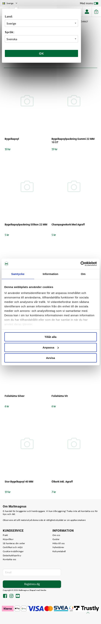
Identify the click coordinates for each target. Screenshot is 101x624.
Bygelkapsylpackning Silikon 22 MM (26, 224)
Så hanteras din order (14, 543)
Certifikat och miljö (13, 547)
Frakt (5, 535)
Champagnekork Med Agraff (68, 224)
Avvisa (50, 357)
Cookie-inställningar (13, 551)
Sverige (10, 3)
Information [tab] (50, 274)
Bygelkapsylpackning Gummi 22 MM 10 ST (73, 140)
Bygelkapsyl (12, 138)
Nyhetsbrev (58, 547)
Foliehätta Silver (14, 395)
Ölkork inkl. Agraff (62, 481)
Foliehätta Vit (60, 395)
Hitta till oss (58, 543)
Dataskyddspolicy (12, 555)
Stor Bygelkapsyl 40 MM (19, 481)
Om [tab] (83, 274)
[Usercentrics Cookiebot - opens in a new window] (80, 263)
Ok (41, 53)
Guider (56, 539)
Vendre (43, 590)
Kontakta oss (9, 559)
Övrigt (84, 21)
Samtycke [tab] (17, 274)
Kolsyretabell (59, 551)
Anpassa (51, 347)
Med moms (89, 4)
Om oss (56, 535)
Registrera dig (32, 584)
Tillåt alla (51, 336)
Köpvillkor (8, 539)
